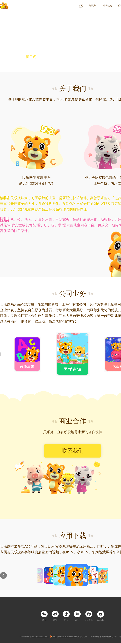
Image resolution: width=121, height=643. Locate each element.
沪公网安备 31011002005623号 (64, 636)
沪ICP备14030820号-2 (39, 636)
